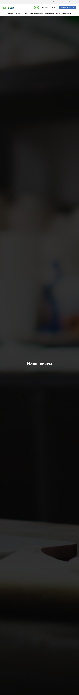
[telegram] (35, 7)
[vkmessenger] (38, 7)
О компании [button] (66, 13)
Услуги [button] (58, 13)
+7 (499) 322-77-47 (49, 7)
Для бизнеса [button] (49, 13)
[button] (67, 7)
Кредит (10, 13)
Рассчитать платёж (58, 1)
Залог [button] (25, 13)
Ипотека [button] (18, 13)
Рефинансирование (36, 13)
